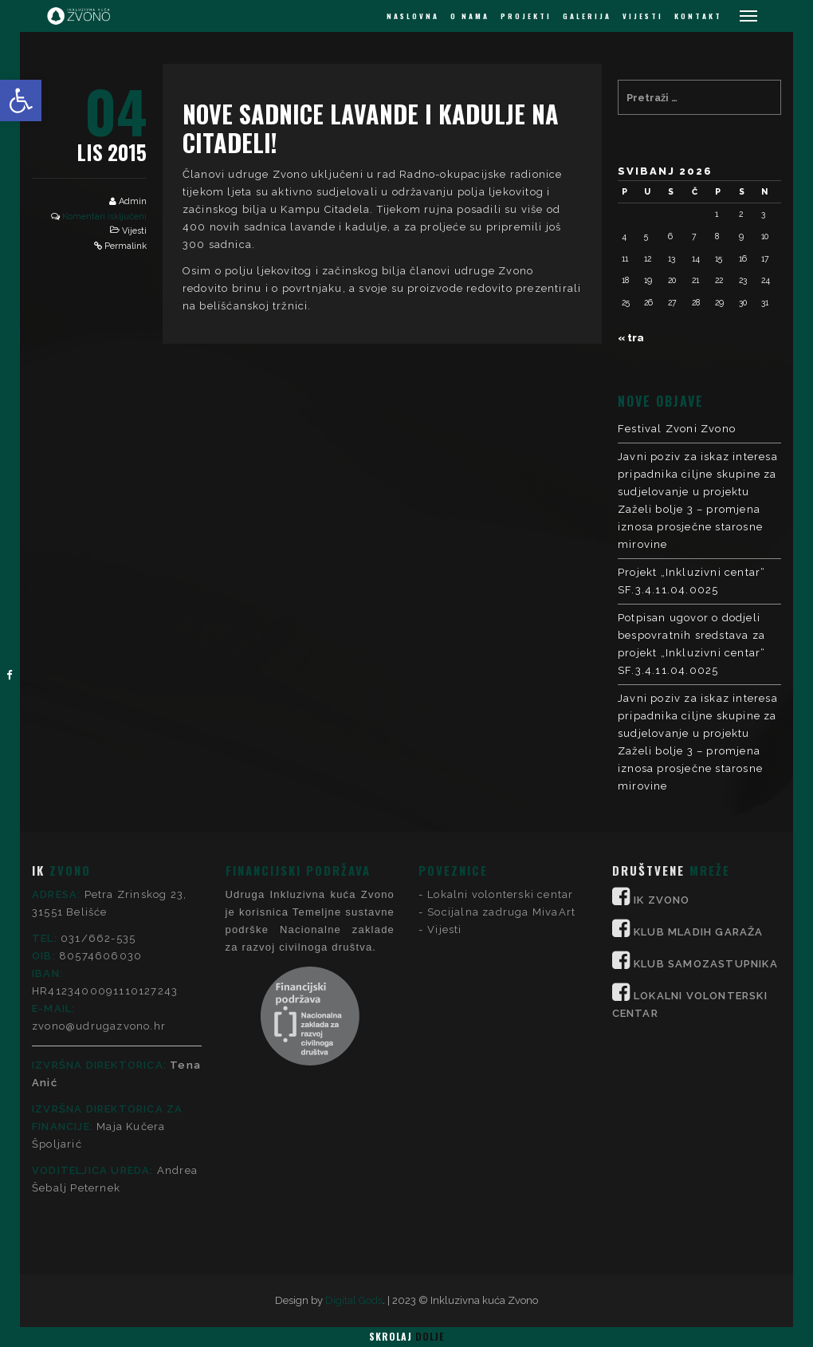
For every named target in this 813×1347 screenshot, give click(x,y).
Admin (133, 201)
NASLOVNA (413, 16)
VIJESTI (643, 16)
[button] (20, 100)
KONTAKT (698, 16)
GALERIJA (587, 16)
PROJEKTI (526, 16)
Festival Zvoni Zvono (677, 429)
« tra (631, 338)
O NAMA (469, 16)
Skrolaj (406, 1336)
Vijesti (134, 231)
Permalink (125, 246)
